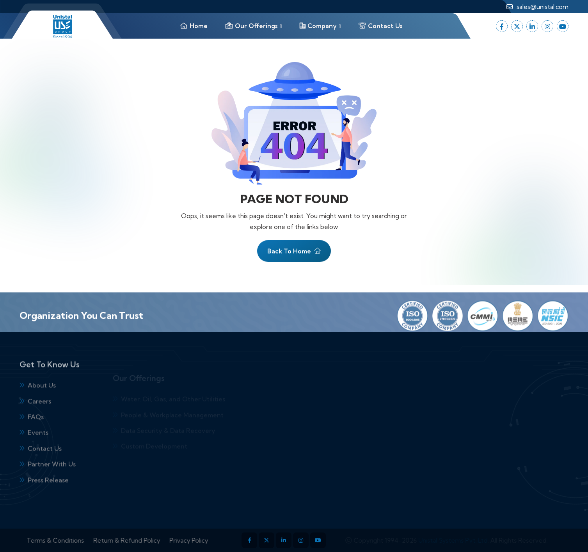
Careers (39, 415)
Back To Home (294, 254)
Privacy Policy (203, 540)
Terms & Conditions (69, 540)
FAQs (36, 431)
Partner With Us (52, 478)
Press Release (48, 494)
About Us (42, 399)
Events (38, 447)
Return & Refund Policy (141, 540)
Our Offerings (251, 25)
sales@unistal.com (542, 7)
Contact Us (380, 25)
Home (193, 25)
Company (318, 26)
